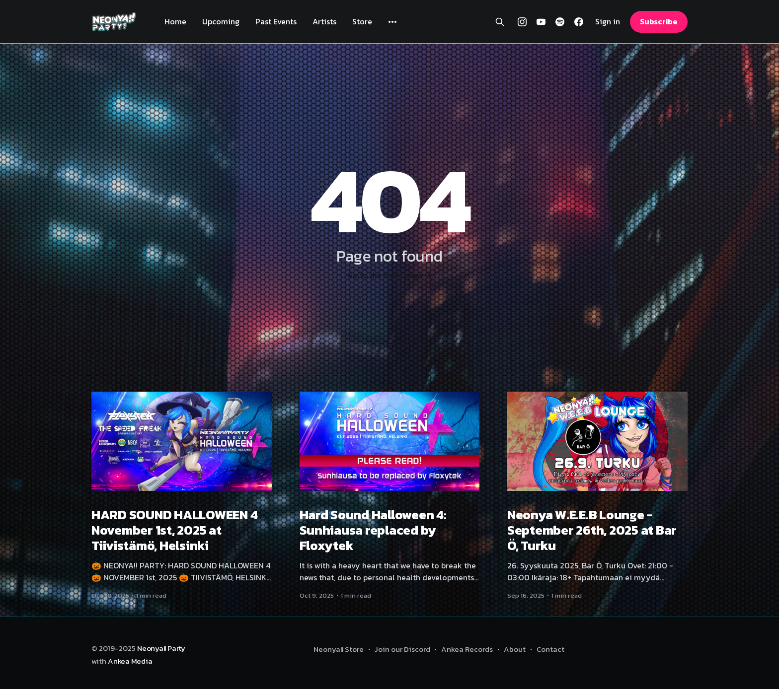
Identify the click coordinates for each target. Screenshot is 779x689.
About (515, 649)
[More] (392, 21)
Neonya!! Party (161, 648)
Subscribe (659, 21)
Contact (550, 649)
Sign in (607, 21)
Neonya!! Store (338, 649)
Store (362, 21)
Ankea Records (467, 649)
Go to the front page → (389, 275)
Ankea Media (130, 661)
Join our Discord (402, 649)
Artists (324, 21)
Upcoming (220, 21)
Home (175, 21)
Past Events (276, 21)
